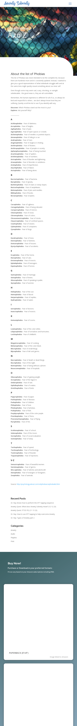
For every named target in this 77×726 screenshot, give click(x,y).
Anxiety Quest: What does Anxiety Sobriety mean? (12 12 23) (33, 506)
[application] (38, 672)
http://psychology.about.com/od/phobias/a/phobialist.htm (38, 484)
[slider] (62, 672)
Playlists (14, 537)
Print (12, 541)
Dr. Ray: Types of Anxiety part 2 (22, 518)
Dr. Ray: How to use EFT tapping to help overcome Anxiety (33, 514)
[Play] (13, 672)
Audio (13, 534)
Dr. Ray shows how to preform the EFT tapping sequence (32, 503)
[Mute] (58, 672)
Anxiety (13, 530)
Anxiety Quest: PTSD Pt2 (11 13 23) (24, 510)
